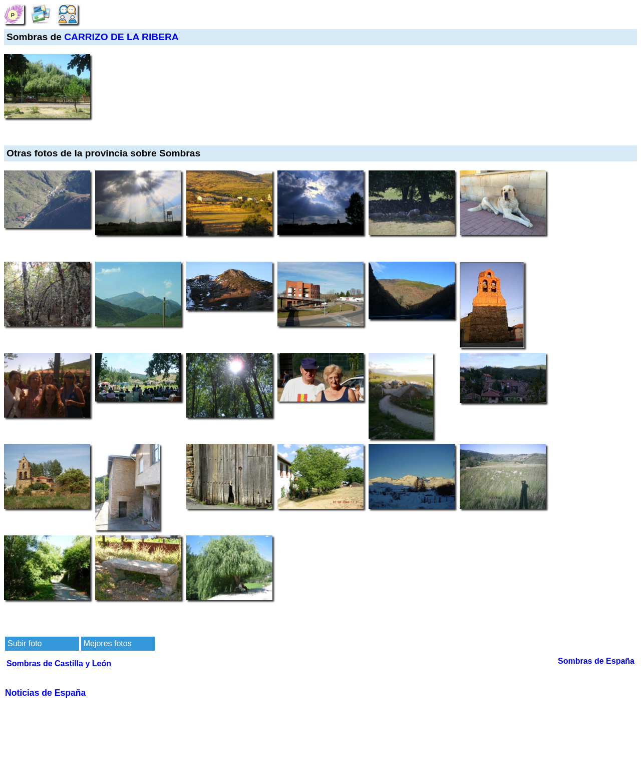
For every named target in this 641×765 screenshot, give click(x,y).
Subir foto (25, 643)
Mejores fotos (108, 643)
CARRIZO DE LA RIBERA (121, 37)
